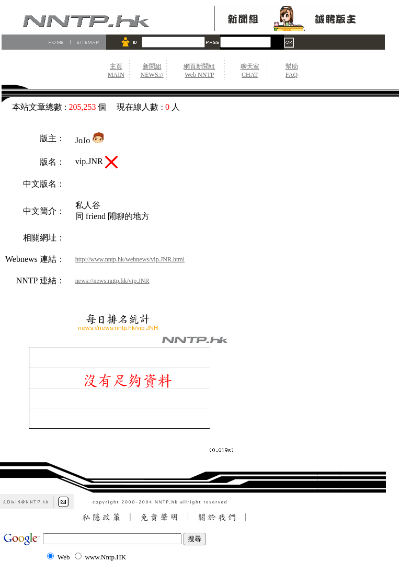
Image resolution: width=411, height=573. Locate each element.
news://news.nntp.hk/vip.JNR (112, 280)
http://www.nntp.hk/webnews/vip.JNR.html (130, 259)
